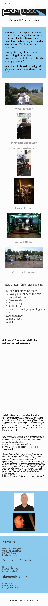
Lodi (10, 322)
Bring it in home (17, 297)
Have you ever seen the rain (24, 294)
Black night (15, 318)
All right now (15, 315)
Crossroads (15, 300)
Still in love (14, 306)
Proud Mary (15, 303)
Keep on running (18, 309)
